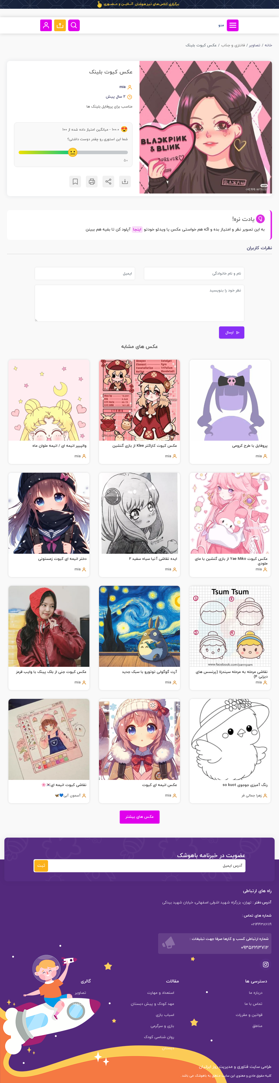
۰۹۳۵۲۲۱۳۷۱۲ (255, 947)
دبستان (168, 1048)
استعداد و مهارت (160, 993)
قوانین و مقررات (249, 1015)
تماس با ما (253, 1004)
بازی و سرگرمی (162, 1026)
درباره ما (255, 993)
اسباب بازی (165, 1015)
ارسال (232, 332)
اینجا (137, 229)
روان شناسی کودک (159, 1037)
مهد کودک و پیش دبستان (152, 1004)
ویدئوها (79, 1004)
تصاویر (254, 45)
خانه (268, 45)
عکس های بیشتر (140, 817)
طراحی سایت (259, 1067)
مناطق (257, 1026)
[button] (60, 25)
